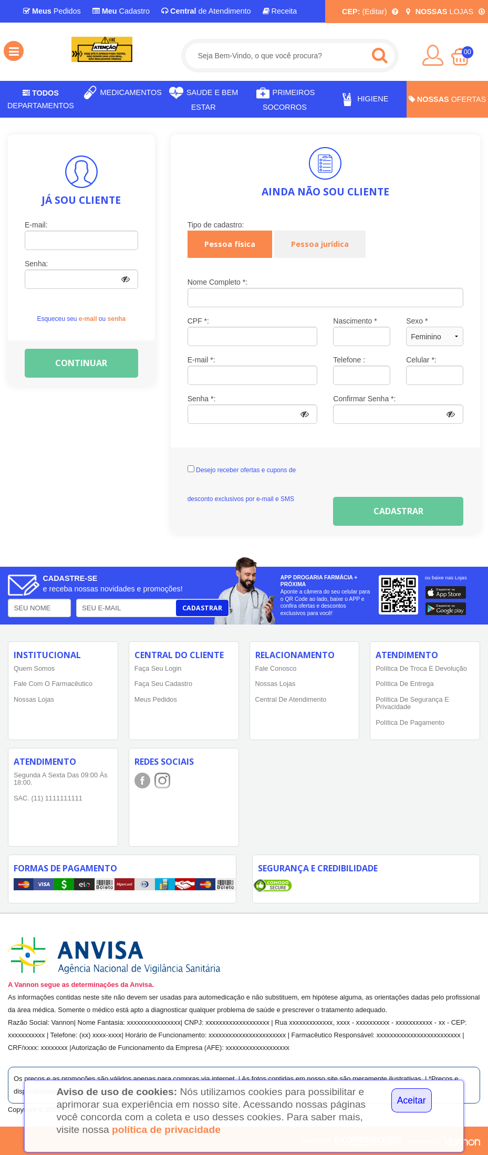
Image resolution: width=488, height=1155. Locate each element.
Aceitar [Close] (411, 1100)
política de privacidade (166, 1129)
